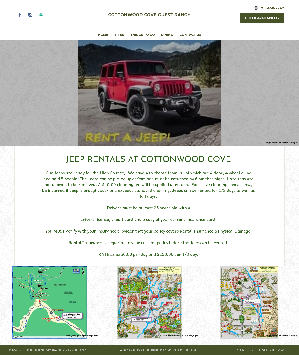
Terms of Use (265, 349)
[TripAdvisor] (41, 15)
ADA (281, 349)
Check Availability (262, 18)
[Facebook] (20, 15)
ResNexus (190, 349)
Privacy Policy (244, 349)
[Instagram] (30, 15)
